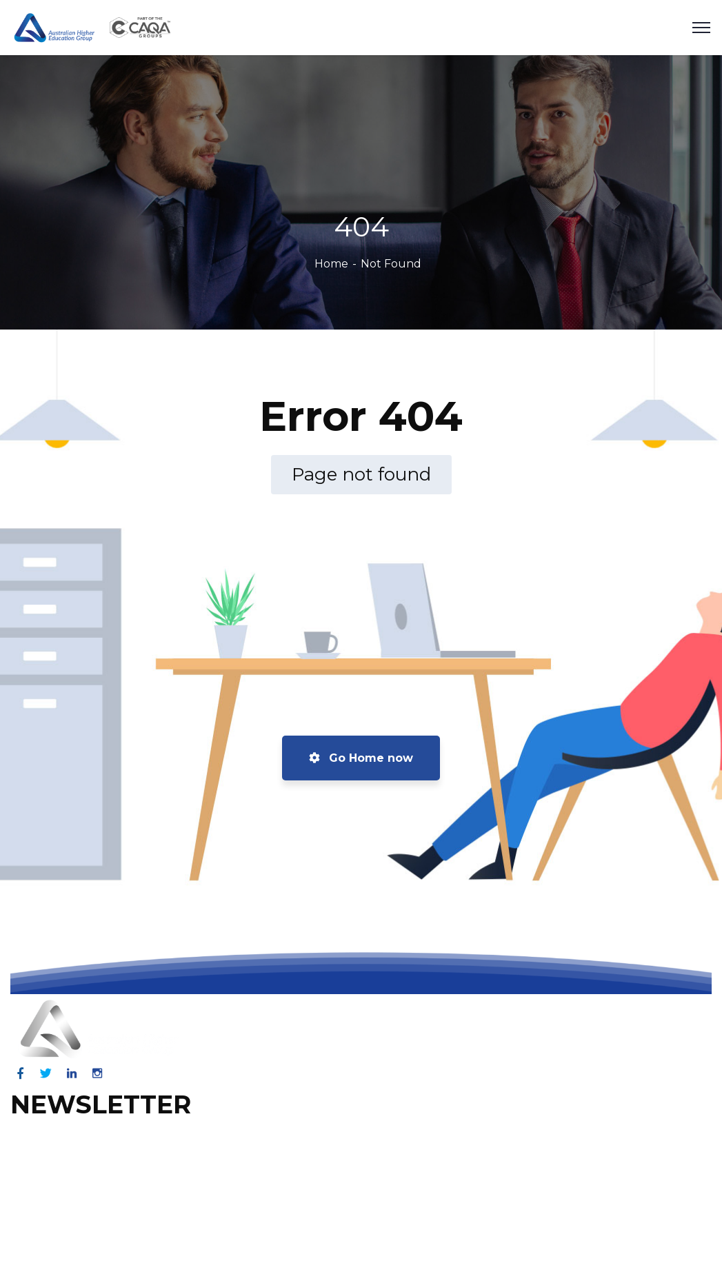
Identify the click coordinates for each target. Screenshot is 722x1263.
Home (331, 263)
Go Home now (361, 758)
